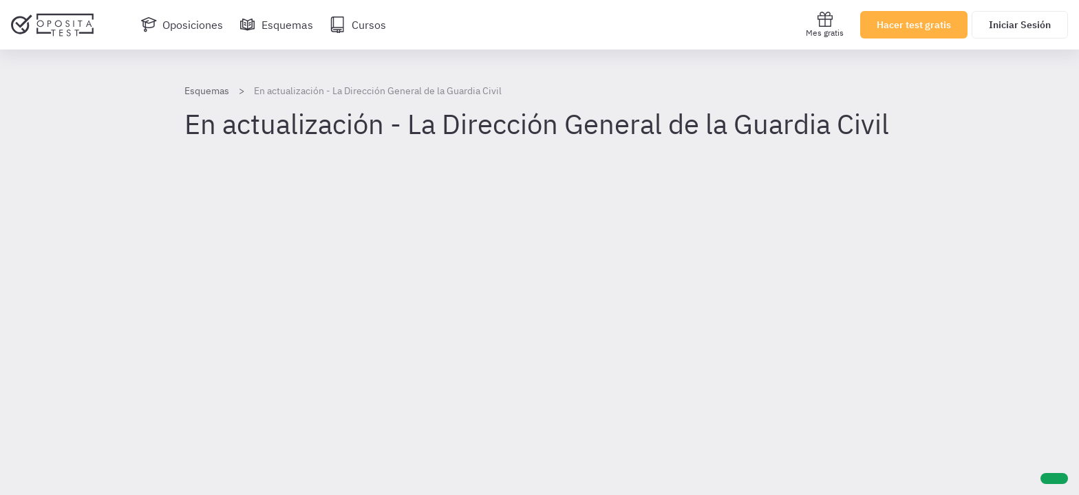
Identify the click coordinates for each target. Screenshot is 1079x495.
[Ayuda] (1054, 478)
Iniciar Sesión (1020, 25)
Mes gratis (825, 24)
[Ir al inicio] (52, 24)
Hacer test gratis (914, 25)
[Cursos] (357, 24)
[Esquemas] (276, 24)
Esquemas (206, 91)
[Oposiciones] (181, 24)
